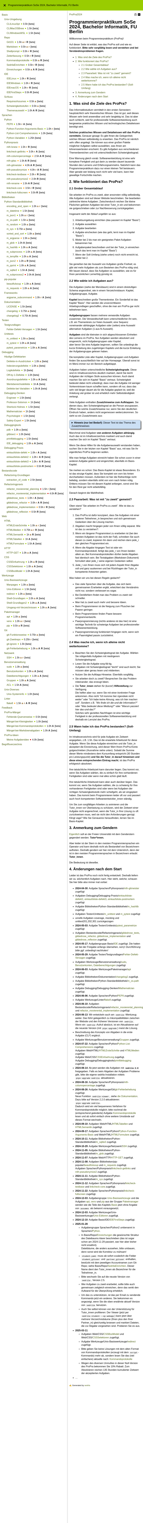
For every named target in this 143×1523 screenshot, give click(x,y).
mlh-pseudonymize (17, 169)
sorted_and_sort (15, 233)
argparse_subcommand (19, 297)
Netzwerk (9, 653)
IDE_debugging (15, 443)
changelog (12, 311)
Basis (5, 15)
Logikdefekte (13, 370)
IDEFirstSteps (14, 92)
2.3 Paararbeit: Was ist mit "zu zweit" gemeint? (106, 73)
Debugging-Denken (14, 393)
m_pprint (11, 265)
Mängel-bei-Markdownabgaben (23, 730)
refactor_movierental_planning (23, 489)
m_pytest (11, 343)
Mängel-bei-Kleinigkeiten (20, 721)
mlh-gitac (11, 160)
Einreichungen (14, 69)
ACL (9, 685)
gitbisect (11, 434)
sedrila (87, 1385)
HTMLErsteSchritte (17, 525)
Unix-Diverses (11, 689)
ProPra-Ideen (11, 735)
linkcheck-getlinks (16, 151)
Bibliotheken (8, 197)
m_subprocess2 (15, 274)
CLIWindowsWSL (16, 33)
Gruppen (11, 680)
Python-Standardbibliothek (18, 201)
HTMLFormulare (15, 543)
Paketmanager (12, 612)
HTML (7, 521)
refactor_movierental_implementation (26, 493)
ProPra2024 (75, 14)
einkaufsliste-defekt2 (18, 457)
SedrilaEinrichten (16, 65)
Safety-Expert (14, 420)
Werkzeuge (8, 575)
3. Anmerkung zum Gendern (90, 92)
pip (8, 625)
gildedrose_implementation (21, 507)
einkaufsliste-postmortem (20, 466)
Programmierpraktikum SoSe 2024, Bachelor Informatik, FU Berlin (43, 5)
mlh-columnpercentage (19, 156)
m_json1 (11, 215)
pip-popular (10, 279)
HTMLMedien (14, 530)
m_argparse (13, 238)
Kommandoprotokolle (18, 60)
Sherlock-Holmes (16, 407)
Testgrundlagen (12, 325)
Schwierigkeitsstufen (18, 106)
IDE (6, 74)
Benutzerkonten (15, 671)
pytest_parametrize (17, 347)
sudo (9, 666)
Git (5, 630)
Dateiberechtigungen (18, 676)
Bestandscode (9, 470)
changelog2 (13, 315)
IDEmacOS (13, 87)
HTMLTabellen (14, 539)
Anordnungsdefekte (17, 379)
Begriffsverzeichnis (12, 744)
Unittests (9, 334)
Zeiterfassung (14, 56)
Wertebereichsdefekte (18, 384)
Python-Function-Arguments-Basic (25, 129)
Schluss (8, 97)
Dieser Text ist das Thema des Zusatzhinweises (103, 424)
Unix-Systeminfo (15, 694)
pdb (9, 429)
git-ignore (12, 644)
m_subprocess (14, 252)
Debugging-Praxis (13, 448)
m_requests (13, 288)
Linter (7, 698)
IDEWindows (13, 83)
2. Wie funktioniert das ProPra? (92, 61)
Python (8, 119)
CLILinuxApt (13, 24)
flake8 (10, 703)
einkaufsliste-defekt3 (18, 461)
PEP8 (10, 124)
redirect (11, 594)
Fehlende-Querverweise (19, 717)
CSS (6, 557)
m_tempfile (12, 256)
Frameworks (10, 293)
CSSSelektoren (15, 566)
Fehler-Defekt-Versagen (19, 329)
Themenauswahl (15, 110)
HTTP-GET (13, 552)
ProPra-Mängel (12, 712)
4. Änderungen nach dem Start (91, 96)
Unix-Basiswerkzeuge (15, 580)
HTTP (7, 548)
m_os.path (12, 220)
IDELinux (11, 78)
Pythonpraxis (11, 142)
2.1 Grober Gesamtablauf (95, 65)
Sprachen (7, 115)
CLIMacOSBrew (15, 28)
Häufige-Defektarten (15, 356)
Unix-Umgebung (13, 19)
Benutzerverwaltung (14, 662)
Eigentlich (74, 834)
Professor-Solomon (17, 402)
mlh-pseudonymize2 (17, 179)
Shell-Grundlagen (16, 598)
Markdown (12, 46)
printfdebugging (15, 438)
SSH (9, 657)
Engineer (11, 398)
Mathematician (14, 411)
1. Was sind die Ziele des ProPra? (93, 57)
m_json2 (11, 261)
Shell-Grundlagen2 (17, 603)
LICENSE (12, 306)
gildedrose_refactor (17, 502)
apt (8, 616)
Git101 (10, 42)
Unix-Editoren (14, 589)
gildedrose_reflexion (17, 512)
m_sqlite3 (12, 270)
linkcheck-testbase (16, 174)
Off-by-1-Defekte (15, 375)
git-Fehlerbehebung (17, 648)
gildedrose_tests (15, 498)
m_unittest (12, 338)
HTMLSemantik (15, 534)
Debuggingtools (12, 425)
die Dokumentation (127, 1096)
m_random (12, 224)
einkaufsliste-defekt (17, 452)
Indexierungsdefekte (17, 366)
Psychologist (13, 416)
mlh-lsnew (12, 147)
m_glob (10, 243)
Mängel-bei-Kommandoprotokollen (25, 726)
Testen (5, 320)
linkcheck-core (14, 188)
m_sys (10, 229)
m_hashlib (12, 247)
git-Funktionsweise (17, 635)
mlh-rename (13, 183)
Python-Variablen (16, 138)
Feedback (7, 707)
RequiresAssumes (16, 101)
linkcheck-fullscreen (17, 192)
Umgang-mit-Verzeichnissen (22, 607)
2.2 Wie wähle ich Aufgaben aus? (99, 69)
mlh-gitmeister (14, 165)
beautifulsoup (14, 283)
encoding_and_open (17, 206)
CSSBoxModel (14, 571)
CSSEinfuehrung (16, 562)
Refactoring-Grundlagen (17, 475)
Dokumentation (12, 302)
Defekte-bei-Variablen (18, 388)
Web (4, 516)
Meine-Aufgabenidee (18, 739)
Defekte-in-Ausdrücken (19, 361)
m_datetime (13, 211)
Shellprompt (13, 51)
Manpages (12, 584)
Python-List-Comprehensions (22, 133)
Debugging (7, 352)
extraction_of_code (17, 480)
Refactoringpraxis (13, 484)
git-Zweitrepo (13, 639)
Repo (7, 37)
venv (9, 621)
